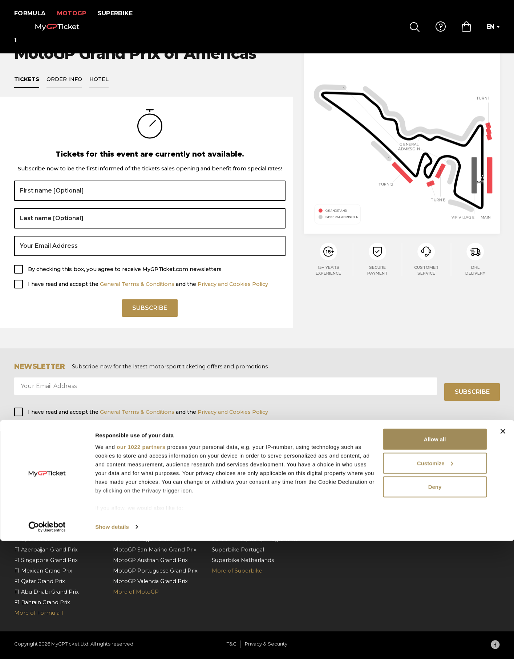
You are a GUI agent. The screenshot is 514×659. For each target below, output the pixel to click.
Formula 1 (32, 13)
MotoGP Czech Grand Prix (148, 507)
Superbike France (235, 507)
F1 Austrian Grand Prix (43, 486)
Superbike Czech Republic (247, 475)
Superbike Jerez (233, 528)
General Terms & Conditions (137, 292)
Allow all (435, 557)
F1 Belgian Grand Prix (42, 496)
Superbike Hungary (238, 465)
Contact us (325, 507)
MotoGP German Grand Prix (150, 528)
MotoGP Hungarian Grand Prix (153, 496)
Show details (112, 645)
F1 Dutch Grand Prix (40, 517)
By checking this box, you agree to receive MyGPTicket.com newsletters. (125, 277)
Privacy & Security (433, 486)
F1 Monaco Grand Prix (43, 465)
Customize (435, 581)
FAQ (317, 465)
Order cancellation (335, 496)
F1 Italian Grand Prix (40, 528)
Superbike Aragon (236, 486)
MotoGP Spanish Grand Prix (150, 465)
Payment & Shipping (339, 486)
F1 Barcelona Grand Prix (45, 475)
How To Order (330, 475)
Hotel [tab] (99, 88)
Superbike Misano (236, 496)
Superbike (119, 13)
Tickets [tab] (26, 88)
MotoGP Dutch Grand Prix (148, 517)
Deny (435, 605)
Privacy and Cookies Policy (233, 292)
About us (422, 465)
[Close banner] (502, 549)
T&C (415, 475)
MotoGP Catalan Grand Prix (149, 475)
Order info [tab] (64, 88)
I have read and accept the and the (148, 292)
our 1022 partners (141, 564)
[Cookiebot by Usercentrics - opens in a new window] (47, 644)
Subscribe (149, 318)
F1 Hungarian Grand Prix (46, 507)
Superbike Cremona (239, 517)
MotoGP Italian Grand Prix (147, 486)
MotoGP (76, 13)
